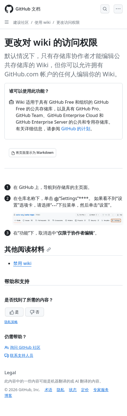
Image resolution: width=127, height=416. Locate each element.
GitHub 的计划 (75, 129)
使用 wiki (42, 22)
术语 (48, 389)
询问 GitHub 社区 (22, 347)
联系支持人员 (18, 355)
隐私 (60, 389)
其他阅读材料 (27, 249)
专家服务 (101, 389)
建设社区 (21, 22)
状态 (73, 389)
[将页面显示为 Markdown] (32, 152)
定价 (85, 389)
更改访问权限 (68, 22)
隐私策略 (11, 321)
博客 (8, 395)
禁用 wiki (22, 263)
